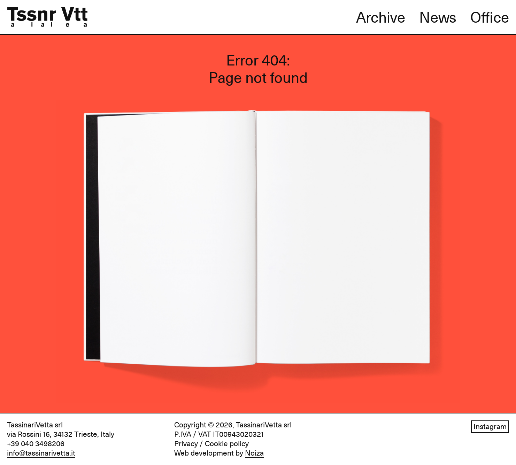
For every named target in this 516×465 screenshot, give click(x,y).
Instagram (490, 426)
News (437, 17)
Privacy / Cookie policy (211, 443)
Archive (380, 17)
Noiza (254, 453)
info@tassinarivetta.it (41, 453)
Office (489, 17)
